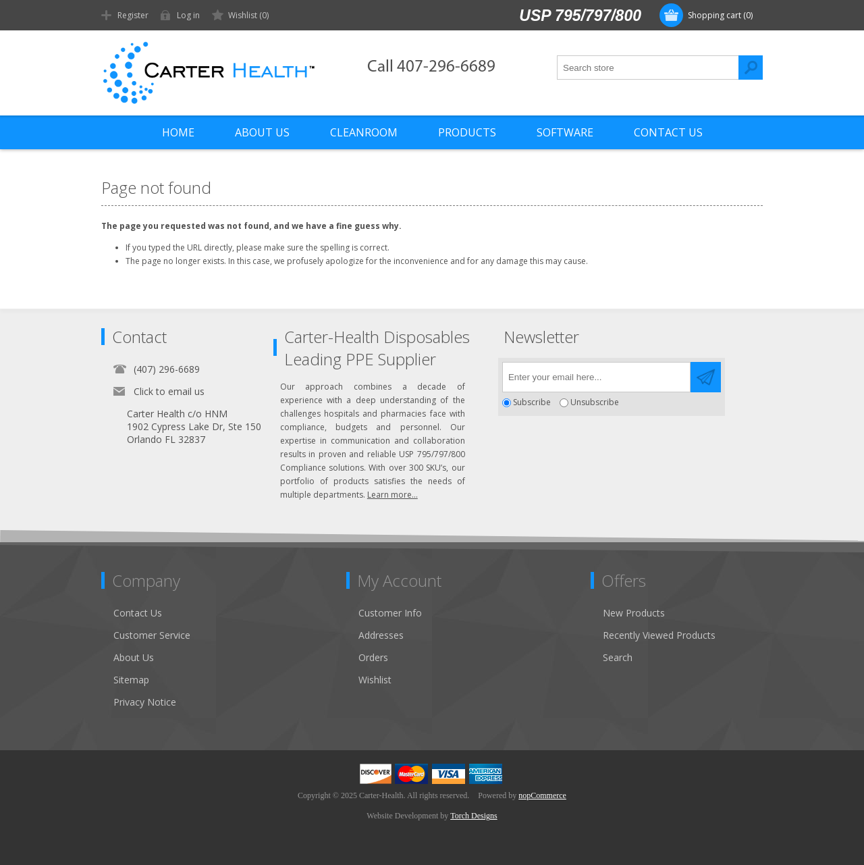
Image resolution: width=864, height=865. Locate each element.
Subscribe (532, 403)
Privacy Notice (144, 702)
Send (706, 377)
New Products (634, 612)
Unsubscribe (594, 403)
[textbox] (648, 67)
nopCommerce (542, 795)
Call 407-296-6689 (431, 67)
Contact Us (137, 612)
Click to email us (169, 391)
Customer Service (151, 635)
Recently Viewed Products (659, 635)
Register (132, 15)
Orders (373, 657)
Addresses (381, 635)
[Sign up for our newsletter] (596, 377)
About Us (133, 657)
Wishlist (375, 679)
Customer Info (390, 612)
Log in (188, 15)
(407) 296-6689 (167, 369)
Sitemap (131, 679)
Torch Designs (473, 815)
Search (750, 67)
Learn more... (392, 494)
